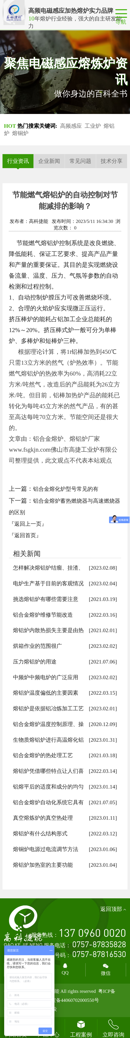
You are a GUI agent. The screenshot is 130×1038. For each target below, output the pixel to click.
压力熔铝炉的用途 (35, 662)
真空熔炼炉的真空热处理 (43, 818)
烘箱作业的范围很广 (37, 646)
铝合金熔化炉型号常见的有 (65, 489)
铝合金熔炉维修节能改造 (43, 615)
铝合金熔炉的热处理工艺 (43, 755)
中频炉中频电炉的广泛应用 (45, 677)
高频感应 (71, 126)
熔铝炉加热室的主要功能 (43, 865)
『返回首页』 (25, 535)
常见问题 (80, 161)
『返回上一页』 (28, 524)
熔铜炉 (20, 133)
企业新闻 (49, 161)
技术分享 (111, 161)
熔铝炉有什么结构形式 (40, 834)
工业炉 (93, 126)
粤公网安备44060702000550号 (68, 1000)
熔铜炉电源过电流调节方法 (45, 849)
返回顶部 (113, 909)
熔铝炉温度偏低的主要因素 (45, 693)
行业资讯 (18, 161)
